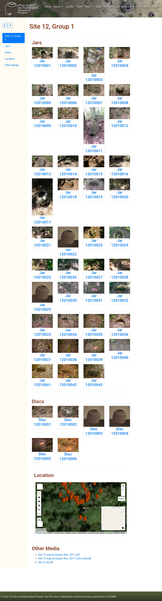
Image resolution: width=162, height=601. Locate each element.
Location (10, 58)
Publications (144, 6)
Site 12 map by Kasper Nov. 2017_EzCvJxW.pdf (64, 558)
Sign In (155, 8)
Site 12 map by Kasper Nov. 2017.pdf (59, 554)
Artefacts (108, 6)
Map (98, 6)
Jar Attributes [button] (124, 6)
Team (79, 6)
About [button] (57, 6)
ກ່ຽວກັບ (69, 6)
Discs (8, 52)
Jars (7, 46)
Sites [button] (88, 6)
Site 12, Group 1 (13, 38)
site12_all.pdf (45, 562)
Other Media (12, 65)
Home (48, 6)
